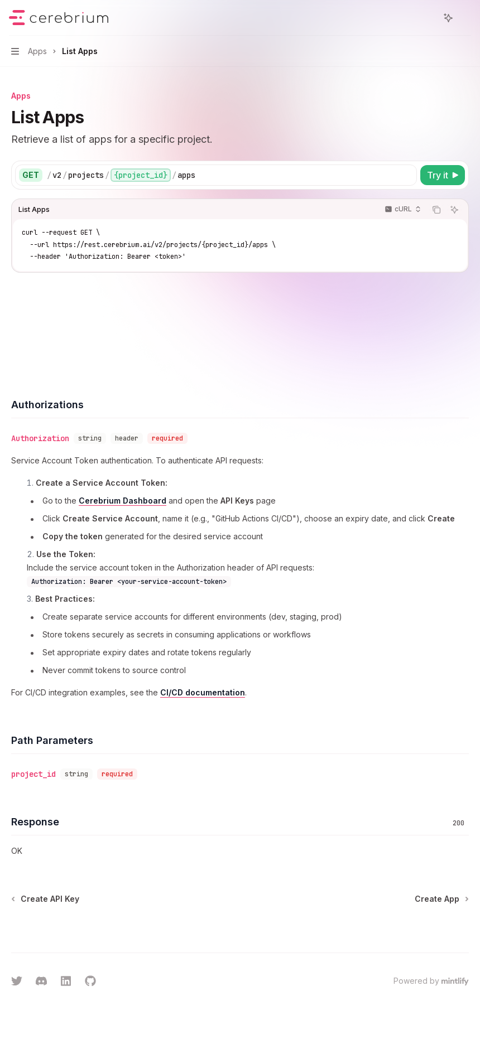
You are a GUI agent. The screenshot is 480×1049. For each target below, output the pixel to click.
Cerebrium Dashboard (122, 500)
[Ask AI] (454, 209)
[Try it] (442, 175)
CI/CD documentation (202, 692)
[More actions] (465, 18)
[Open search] (427, 18)
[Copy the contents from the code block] (436, 209)
